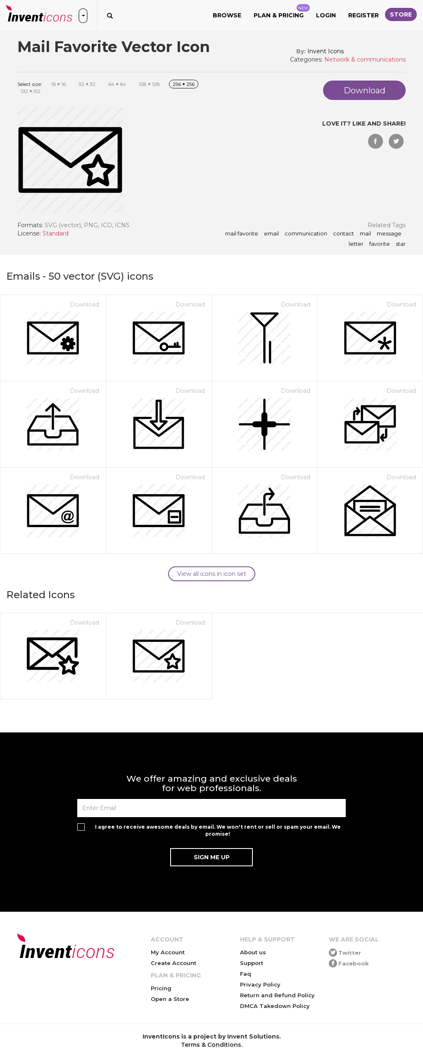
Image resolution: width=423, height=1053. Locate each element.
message (389, 234)
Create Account (173, 963)
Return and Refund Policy (277, 995)
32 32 (86, 84)
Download (84, 304)
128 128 (149, 84)
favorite (379, 244)
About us (253, 952)
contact (343, 234)
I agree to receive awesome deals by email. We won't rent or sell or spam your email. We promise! (218, 830)
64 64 (117, 84)
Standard (56, 233)
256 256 (184, 84)
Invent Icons (325, 51)
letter (356, 244)
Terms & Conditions (211, 1044)
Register (363, 15)
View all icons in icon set (211, 574)
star (401, 244)
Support (251, 963)
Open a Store (170, 999)
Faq (245, 973)
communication (306, 234)
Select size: (29, 84)
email (271, 234)
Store (401, 14)
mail (365, 234)
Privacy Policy (260, 984)
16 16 (58, 84)
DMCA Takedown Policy (275, 1006)
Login (326, 15)
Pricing (161, 988)
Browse (227, 15)
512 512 (30, 91)
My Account (168, 952)
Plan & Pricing (282, 11)
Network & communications (365, 59)
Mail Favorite (241, 234)
